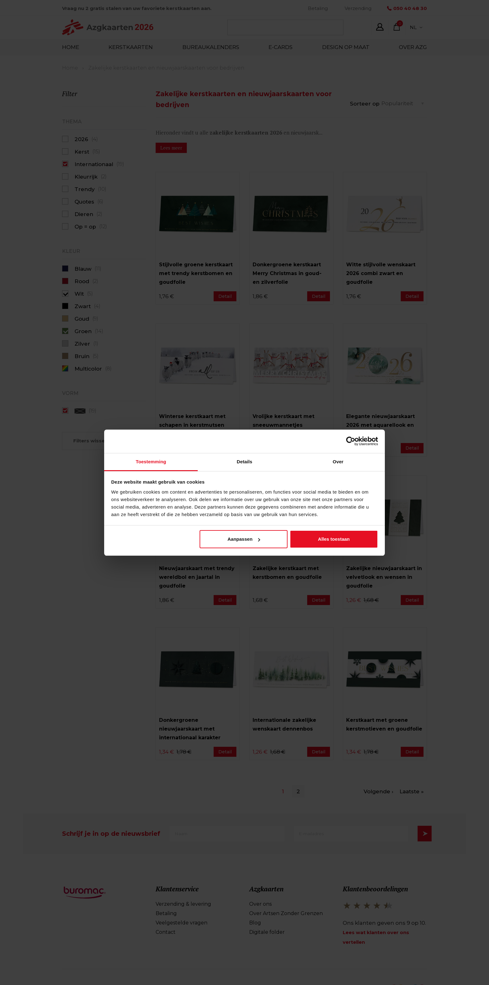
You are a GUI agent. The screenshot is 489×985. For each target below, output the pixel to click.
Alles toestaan (334, 539)
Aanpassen (244, 539)
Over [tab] (338, 461)
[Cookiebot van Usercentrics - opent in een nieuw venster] (350, 441)
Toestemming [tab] (151, 461)
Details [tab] (244, 461)
